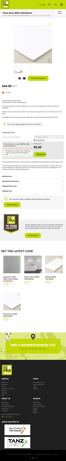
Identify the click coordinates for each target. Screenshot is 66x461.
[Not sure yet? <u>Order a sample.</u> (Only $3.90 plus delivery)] (4, 124)
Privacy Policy (36, 454)
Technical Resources (39, 382)
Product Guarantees (39, 406)
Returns (35, 410)
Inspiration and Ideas (8, 406)
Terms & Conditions (47, 454)
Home (4, 15)
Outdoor (4, 393)
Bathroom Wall (25, 15)
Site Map (55, 454)
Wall (3, 395)
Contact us (14, 152)
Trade (34, 386)
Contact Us (5, 410)
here (58, 167)
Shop (9, 15)
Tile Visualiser (5, 404)
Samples (35, 388)
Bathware (4, 384)
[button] (55, 4)
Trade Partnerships (38, 384)
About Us (4, 402)
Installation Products (8, 388)
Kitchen (4, 391)
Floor (3, 386)
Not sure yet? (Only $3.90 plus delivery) (24, 124)
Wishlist (35, 412)
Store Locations (37, 404)
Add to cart (42, 154)
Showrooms (5, 408)
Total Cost (37, 143)
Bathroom (15, 15)
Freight (35, 408)
